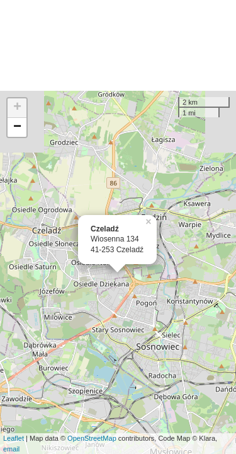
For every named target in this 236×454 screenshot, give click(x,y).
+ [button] (17, 107)
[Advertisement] (118, 45)
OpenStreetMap (91, 438)
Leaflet (13, 438)
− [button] (17, 127)
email (11, 449)
